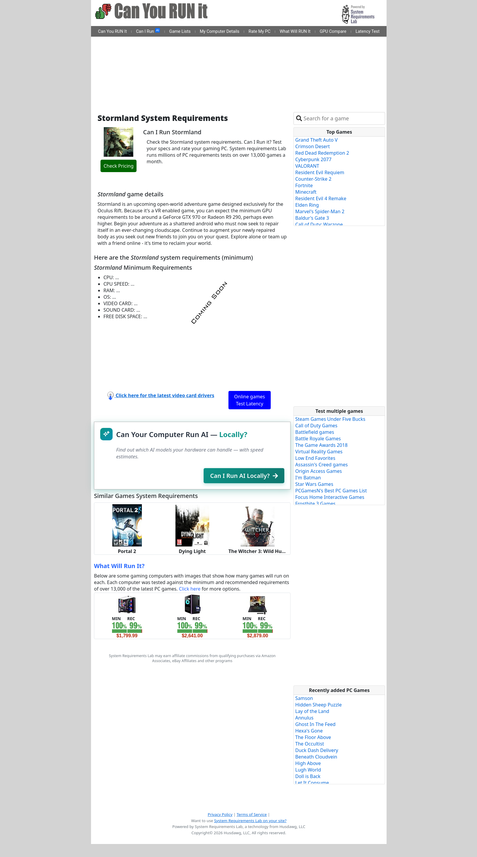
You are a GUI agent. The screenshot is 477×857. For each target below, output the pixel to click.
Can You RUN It (112, 31)
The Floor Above (313, 737)
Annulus (304, 717)
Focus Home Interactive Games (329, 497)
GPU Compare (333, 31)
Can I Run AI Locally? (244, 476)
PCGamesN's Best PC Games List (331, 490)
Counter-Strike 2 (313, 179)
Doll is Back (307, 776)
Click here (189, 589)
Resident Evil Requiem (319, 172)
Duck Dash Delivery (316, 750)
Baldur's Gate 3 (312, 218)
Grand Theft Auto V (316, 140)
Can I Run (148, 31)
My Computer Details (219, 31)
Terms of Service (252, 814)
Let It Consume (312, 783)
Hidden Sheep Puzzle (318, 704)
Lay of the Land (312, 711)
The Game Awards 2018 (321, 445)
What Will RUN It (295, 31)
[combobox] (343, 118)
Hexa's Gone (309, 730)
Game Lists (180, 31)
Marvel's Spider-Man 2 (319, 211)
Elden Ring (307, 205)
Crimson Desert (312, 146)
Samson (304, 698)
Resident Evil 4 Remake (320, 198)
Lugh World (308, 770)
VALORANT (307, 166)
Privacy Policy (220, 814)
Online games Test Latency (249, 400)
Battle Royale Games (318, 438)
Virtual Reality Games (319, 451)
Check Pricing (118, 166)
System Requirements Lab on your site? (250, 820)
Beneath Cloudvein (316, 756)
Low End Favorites (315, 458)
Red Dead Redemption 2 (322, 153)
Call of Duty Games (316, 425)
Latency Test (367, 31)
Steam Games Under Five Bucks (330, 419)
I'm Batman (308, 477)
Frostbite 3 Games (315, 503)
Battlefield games (314, 432)
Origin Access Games (318, 471)
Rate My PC (259, 31)
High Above (308, 763)
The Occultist (309, 743)
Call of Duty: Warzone (319, 224)
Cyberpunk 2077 (313, 159)
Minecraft (306, 192)
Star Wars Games (314, 484)
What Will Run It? (119, 566)
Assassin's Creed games (321, 464)
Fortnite (304, 185)
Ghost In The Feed (315, 724)
